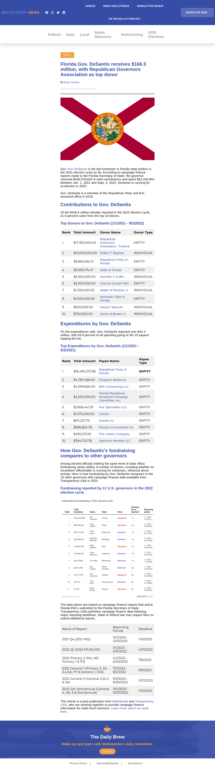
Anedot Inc (106, 420)
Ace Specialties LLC (113, 407)
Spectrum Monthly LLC (115, 440)
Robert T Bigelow (112, 253)
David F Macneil (111, 307)
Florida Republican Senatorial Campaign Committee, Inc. (113, 397)
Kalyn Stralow (71, 82)
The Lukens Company (114, 434)
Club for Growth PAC (114, 283)
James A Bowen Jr (113, 314)
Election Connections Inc (116, 427)
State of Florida (110, 270)
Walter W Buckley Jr (114, 290)
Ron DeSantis (77, 169)
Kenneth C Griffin (112, 276)
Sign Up (107, 751)
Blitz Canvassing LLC (114, 386)
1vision (104, 414)
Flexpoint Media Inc (112, 379)
